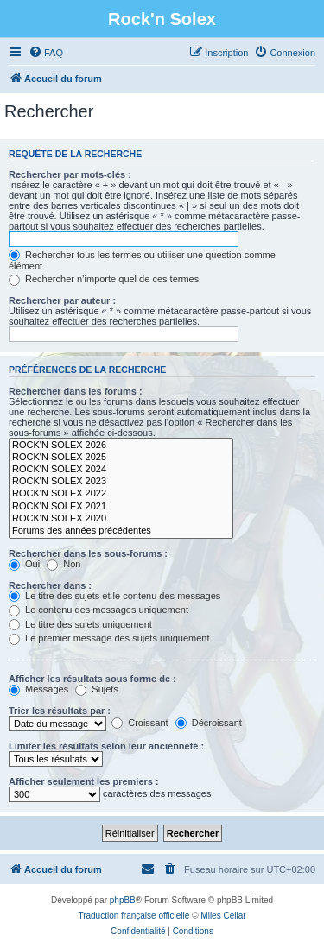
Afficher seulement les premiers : (84, 781)
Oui (24, 564)
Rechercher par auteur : (62, 300)
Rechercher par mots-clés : (70, 174)
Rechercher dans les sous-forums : (88, 553)
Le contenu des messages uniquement (98, 609)
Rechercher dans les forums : (76, 391)
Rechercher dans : (50, 585)
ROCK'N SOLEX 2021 (121, 507)
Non (63, 564)
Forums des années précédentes (121, 531)
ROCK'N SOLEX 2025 (121, 458)
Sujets (96, 689)
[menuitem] (46, 52)
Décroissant (208, 722)
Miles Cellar (222, 915)
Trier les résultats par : (60, 710)
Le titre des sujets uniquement (80, 624)
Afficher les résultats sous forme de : (92, 678)
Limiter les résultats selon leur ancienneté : (106, 746)
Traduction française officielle (133, 915)
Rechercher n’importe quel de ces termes (104, 279)
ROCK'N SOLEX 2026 (121, 445)
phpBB (123, 900)
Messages (38, 689)
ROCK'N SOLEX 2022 (121, 494)
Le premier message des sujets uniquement (109, 638)
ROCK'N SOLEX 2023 (121, 482)
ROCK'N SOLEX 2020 (121, 519)
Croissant (139, 722)
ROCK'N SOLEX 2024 (121, 470)
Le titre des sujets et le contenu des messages (114, 596)
